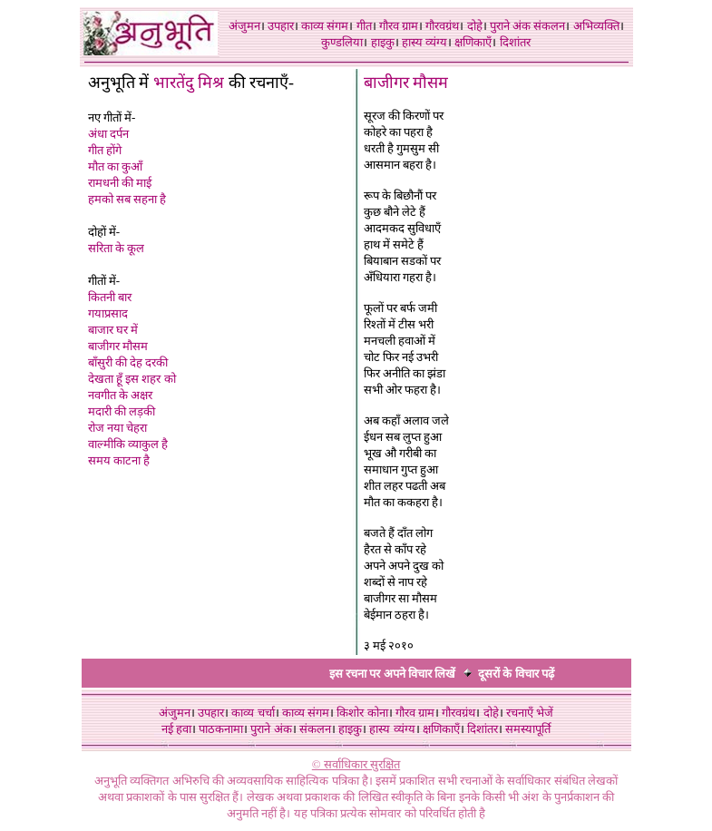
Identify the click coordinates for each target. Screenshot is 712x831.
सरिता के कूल (116, 248)
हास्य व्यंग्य (424, 42)
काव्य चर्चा (252, 712)
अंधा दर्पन (108, 134)
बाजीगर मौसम (118, 346)
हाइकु (383, 42)
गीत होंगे (105, 150)
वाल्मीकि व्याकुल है (128, 444)
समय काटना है (119, 460)
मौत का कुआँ (115, 166)
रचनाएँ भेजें (529, 712)
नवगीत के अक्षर (120, 395)
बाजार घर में (113, 330)
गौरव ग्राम (398, 26)
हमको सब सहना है (127, 199)
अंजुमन (244, 26)
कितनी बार (110, 297)
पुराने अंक (510, 26)
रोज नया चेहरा (118, 428)
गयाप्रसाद (108, 313)
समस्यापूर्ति (528, 729)
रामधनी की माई (120, 183)
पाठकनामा (221, 729)
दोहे (475, 26)
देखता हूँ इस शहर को (132, 379)
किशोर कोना (361, 712)
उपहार (281, 26)
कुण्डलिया (342, 42)
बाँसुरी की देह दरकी (128, 362)
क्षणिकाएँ (473, 42)
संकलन (549, 26)
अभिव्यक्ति (596, 26)
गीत (364, 26)
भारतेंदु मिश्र (189, 82)
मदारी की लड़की (122, 411)
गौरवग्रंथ (442, 26)
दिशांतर (515, 42)
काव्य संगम (324, 26)
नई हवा (176, 729)
